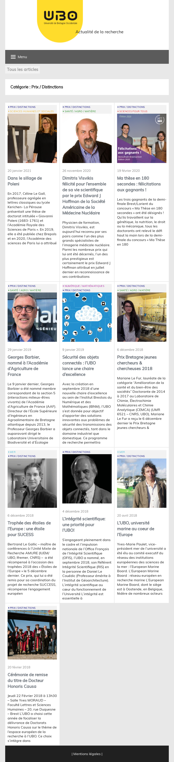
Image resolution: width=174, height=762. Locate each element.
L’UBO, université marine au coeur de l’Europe (135, 528)
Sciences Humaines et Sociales (32, 111)
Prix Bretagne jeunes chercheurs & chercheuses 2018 (137, 363)
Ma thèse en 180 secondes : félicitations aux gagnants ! (139, 184)
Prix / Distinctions (22, 107)
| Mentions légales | (87, 754)
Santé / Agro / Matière (80, 111)
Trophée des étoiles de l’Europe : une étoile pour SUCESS (29, 528)
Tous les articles (22, 69)
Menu (19, 56)
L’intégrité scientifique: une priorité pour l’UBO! (83, 524)
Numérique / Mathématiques (84, 286)
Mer (13, 452)
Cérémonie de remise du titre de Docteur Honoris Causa (28, 680)
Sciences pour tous (133, 111)
